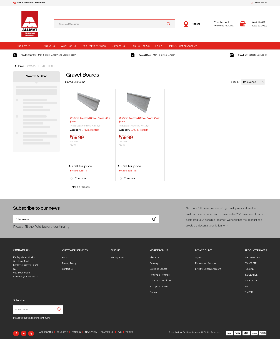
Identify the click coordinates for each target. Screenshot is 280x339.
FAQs (65, 257)
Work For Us (68, 45)
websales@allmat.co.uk (25, 276)
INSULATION (251, 274)
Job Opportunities (159, 286)
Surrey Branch (118, 257)
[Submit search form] (169, 24)
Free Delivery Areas (94, 45)
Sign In (198, 257)
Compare (77, 178)
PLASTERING (251, 280)
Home (19, 66)
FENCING (249, 269)
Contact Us (118, 45)
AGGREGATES (252, 257)
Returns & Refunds (159, 274)
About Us (49, 45)
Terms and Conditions (161, 280)
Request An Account (205, 263)
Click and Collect (158, 269)
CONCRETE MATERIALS (41, 66)
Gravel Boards (90, 129)
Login (158, 45)
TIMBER (249, 292)
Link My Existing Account (182, 45)
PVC (247, 286)
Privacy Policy (69, 263)
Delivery (154, 263)
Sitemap (154, 292)
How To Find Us (140, 45)
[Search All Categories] (114, 23)
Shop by (22, 45)
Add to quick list (78, 171)
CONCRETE (251, 263)
